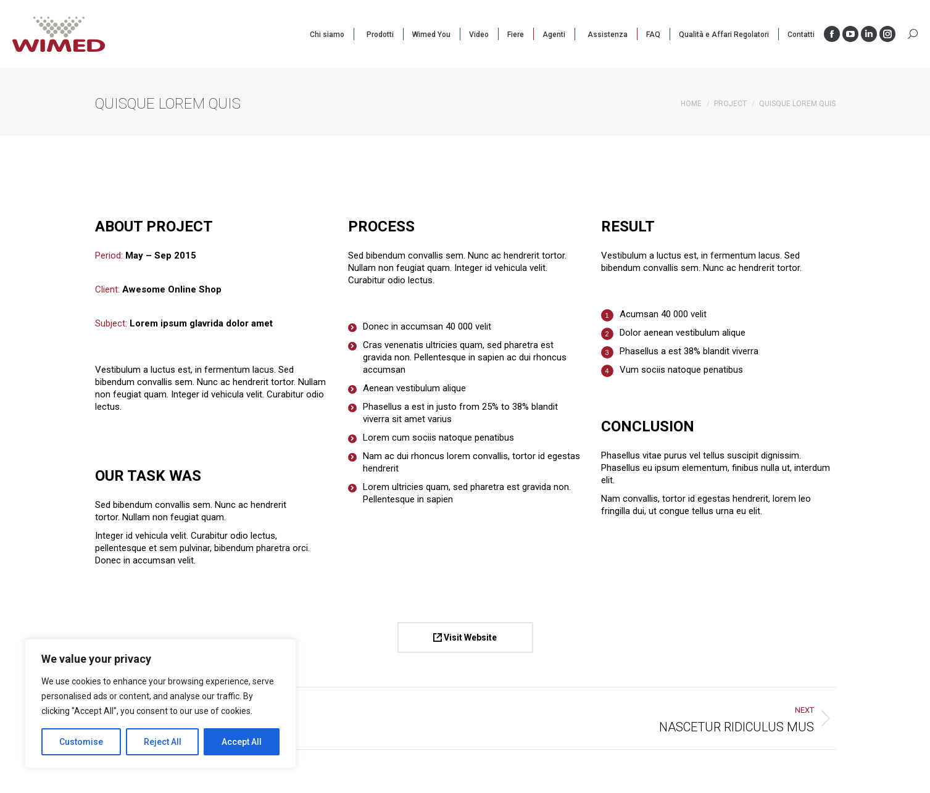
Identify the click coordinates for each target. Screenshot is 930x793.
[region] (160, 703)
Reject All (162, 742)
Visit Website (465, 637)
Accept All (242, 742)
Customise (81, 742)
